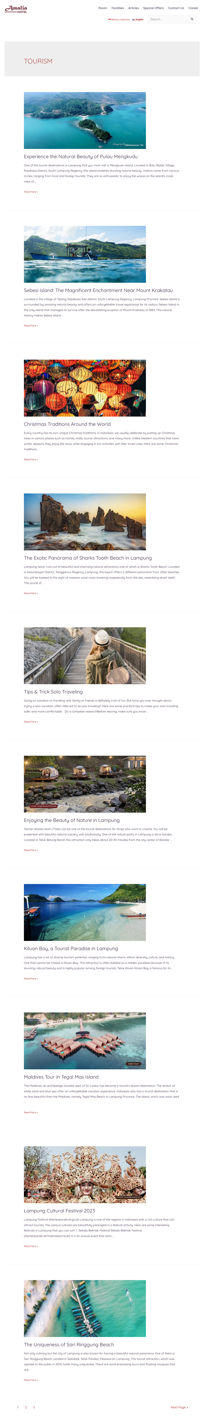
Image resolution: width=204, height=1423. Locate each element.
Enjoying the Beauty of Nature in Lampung (72, 820)
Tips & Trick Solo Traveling (53, 692)
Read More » (32, 191)
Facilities (118, 8)
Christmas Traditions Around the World (67, 424)
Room (102, 8)
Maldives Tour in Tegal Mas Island (61, 1077)
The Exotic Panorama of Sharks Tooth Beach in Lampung (88, 558)
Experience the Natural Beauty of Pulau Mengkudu (81, 156)
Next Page (176, 1407)
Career (193, 8)
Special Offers (153, 8)
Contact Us (176, 8)
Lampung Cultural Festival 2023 (59, 1211)
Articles (133, 8)
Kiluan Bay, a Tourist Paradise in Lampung (71, 948)
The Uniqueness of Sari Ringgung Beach (69, 1344)
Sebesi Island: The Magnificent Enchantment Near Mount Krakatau (98, 290)
